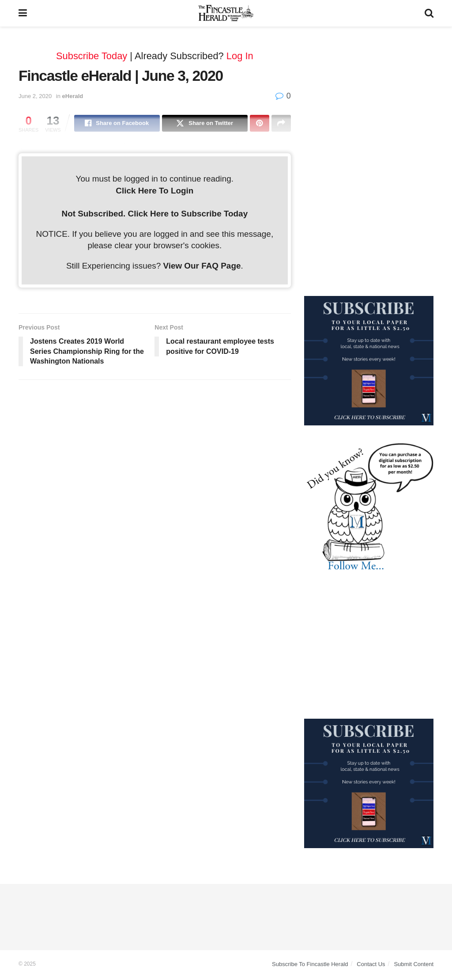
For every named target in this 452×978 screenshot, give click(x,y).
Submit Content (413, 964)
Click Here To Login (154, 190)
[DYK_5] (368, 507)
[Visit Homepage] (225, 13)
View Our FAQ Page (202, 265)
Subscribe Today (91, 55)
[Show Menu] (23, 13)
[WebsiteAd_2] (368, 360)
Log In (239, 55)
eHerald (72, 96)
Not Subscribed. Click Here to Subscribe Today (155, 213)
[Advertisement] (368, 95)
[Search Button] (429, 13)
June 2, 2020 (35, 96)
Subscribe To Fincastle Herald (310, 964)
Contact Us (371, 964)
